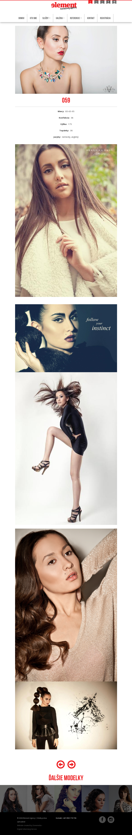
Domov (21, 18)
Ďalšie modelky (66, 778)
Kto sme (33, 18)
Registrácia (105, 18)
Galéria (60, 18)
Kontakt (90, 18)
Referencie (76, 18)
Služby (46, 18)
